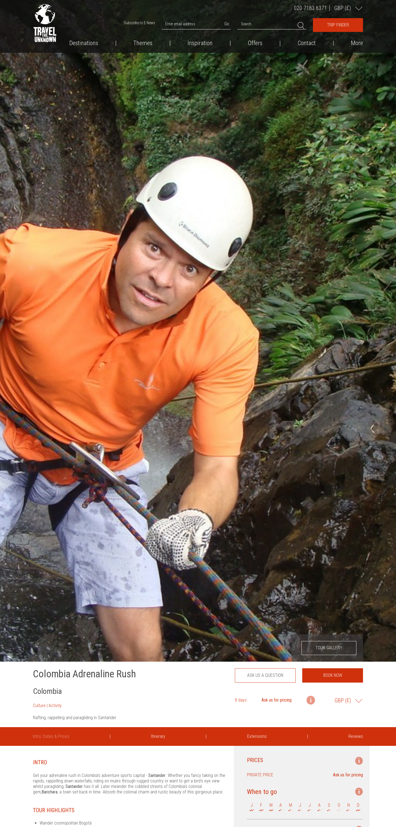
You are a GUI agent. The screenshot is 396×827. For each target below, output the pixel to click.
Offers (255, 43)
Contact (307, 43)
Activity (55, 705)
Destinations (83, 43)
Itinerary (158, 736)
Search (246, 24)
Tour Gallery (328, 647)
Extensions (257, 736)
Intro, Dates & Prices (51, 736)
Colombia (47, 691)
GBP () (343, 7)
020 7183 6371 (310, 8)
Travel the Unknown (45, 23)
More (357, 43)
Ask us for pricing (277, 700)
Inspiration (200, 43)
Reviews (355, 736)
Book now (332, 675)
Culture (39, 705)
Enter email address (180, 24)
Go (226, 23)
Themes (142, 43)
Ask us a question (265, 675)
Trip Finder (338, 25)
